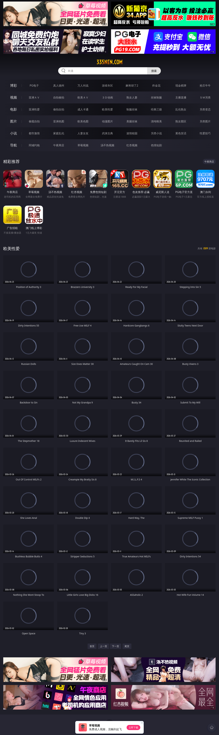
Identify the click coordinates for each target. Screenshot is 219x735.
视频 (13, 97)
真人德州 (58, 85)
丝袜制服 (156, 97)
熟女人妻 (131, 97)
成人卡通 (83, 109)
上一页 (103, 646)
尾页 (127, 646)
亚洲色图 (58, 121)
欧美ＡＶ (83, 97)
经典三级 (156, 109)
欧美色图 (83, 121)
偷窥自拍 (34, 121)
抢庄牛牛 (205, 85)
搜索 (154, 71)
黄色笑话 (180, 133)
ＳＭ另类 (205, 97)
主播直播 (180, 97)
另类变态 (205, 109)
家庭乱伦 (58, 133)
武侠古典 (107, 133)
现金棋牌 (180, 85)
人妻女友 (83, 133)
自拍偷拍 (58, 97)
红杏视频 (131, 145)
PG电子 (34, 85)
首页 (92, 646)
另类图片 (205, 121)
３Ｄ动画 (107, 97)
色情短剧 (156, 145)
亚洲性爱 (34, 109)
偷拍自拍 (58, 109)
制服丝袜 (131, 109)
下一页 (115, 646)
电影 (13, 109)
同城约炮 (34, 145)
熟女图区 (180, 121)
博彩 (13, 85)
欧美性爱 (107, 109)
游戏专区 (107, 85)
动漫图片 (107, 121)
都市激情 (34, 133)
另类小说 (156, 133)
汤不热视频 (107, 145)
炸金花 (156, 85)
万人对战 (83, 85)
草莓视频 (83, 145)
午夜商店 (58, 145)
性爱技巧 (205, 133)
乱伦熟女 (180, 109)
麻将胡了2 (132, 85)
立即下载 (133, 727)
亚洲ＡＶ (34, 97)
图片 (13, 121)
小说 (13, 133)
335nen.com (109, 62)
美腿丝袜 (131, 121)
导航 (13, 145)
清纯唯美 (156, 121)
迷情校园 (131, 133)
